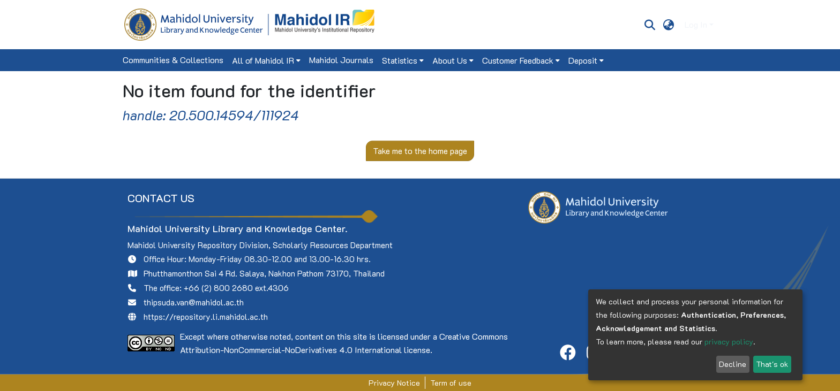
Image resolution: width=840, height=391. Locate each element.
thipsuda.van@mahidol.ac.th (194, 302)
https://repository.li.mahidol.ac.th (206, 316)
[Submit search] (649, 24)
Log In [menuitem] (696, 24)
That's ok (772, 364)
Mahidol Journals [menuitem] (341, 59)
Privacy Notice (394, 383)
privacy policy (728, 341)
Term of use (450, 383)
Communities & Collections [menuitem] (173, 59)
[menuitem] (669, 24)
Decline (732, 364)
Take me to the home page (420, 150)
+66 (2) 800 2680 (218, 287)
